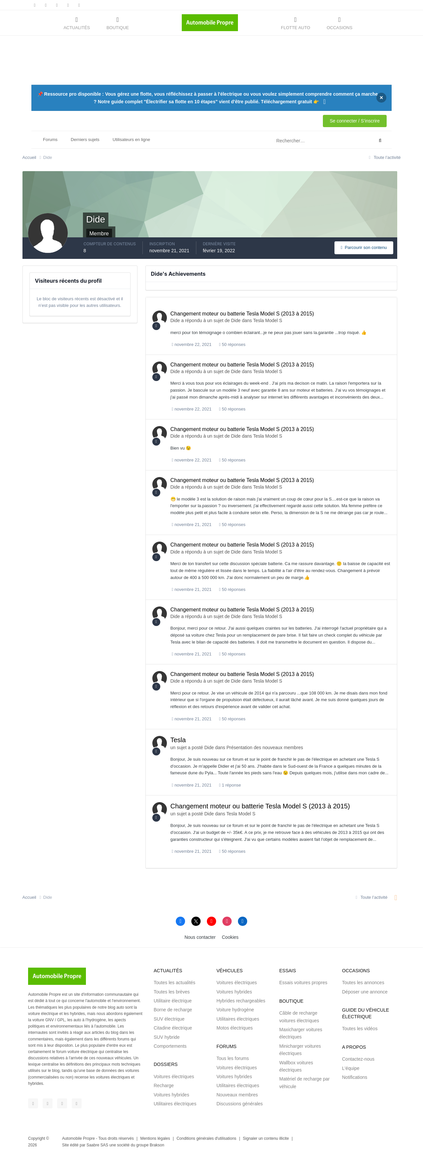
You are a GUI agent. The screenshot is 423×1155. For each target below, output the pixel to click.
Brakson (157, 1145)
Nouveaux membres (237, 1094)
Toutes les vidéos (359, 1028)
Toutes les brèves (172, 991)
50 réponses (232, 344)
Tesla (178, 740)
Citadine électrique (173, 1028)
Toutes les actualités (174, 982)
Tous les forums (232, 1058)
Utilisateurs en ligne (131, 139)
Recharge (164, 1085)
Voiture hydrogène (235, 1009)
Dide (175, 320)
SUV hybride (167, 1037)
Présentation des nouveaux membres (264, 747)
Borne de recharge (173, 1009)
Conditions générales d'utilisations (206, 1138)
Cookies (230, 937)
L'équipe (351, 1068)
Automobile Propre (78, 1138)
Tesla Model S (267, 320)
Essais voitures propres (303, 982)
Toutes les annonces (363, 982)
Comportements (170, 1046)
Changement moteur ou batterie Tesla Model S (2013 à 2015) (242, 313)
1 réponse (230, 785)
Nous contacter (199, 937)
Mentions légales (155, 1138)
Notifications (354, 1077)
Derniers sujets (85, 139)
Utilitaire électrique (173, 1000)
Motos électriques (234, 1028)
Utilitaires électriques (175, 1103)
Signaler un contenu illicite (266, 1138)
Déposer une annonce (365, 991)
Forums (50, 139)
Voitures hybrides (171, 1094)
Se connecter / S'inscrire (355, 120)
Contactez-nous (358, 1059)
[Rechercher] (297, 140)
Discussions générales (239, 1103)
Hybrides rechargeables (240, 1000)
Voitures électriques (174, 1076)
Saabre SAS (97, 1145)
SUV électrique (169, 1019)
